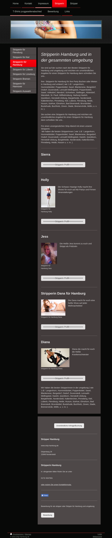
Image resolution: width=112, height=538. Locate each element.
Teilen (45, 495)
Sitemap (28, 534)
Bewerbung (47, 515)
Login (100, 534)
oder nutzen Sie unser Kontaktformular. (56, 485)
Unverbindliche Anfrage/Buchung (69, 426)
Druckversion (17, 534)
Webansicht (97, 537)
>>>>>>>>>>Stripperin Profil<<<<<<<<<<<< (63, 164)
